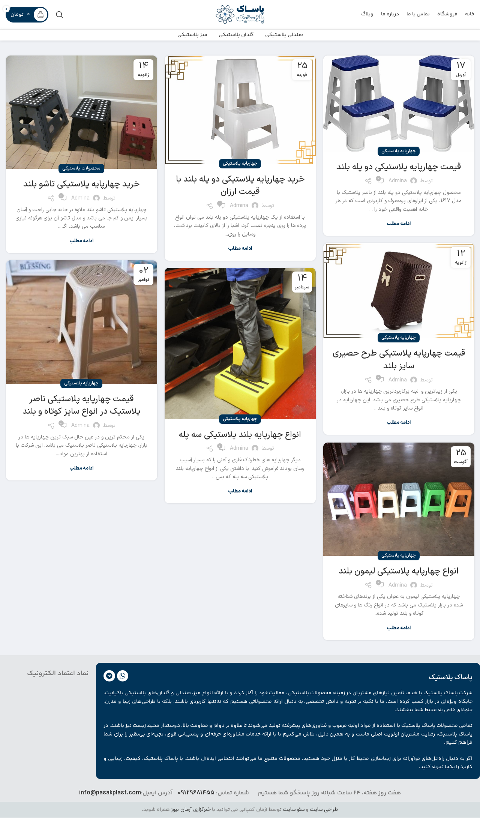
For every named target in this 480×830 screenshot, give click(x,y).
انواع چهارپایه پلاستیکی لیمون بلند (398, 583)
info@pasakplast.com (110, 805)
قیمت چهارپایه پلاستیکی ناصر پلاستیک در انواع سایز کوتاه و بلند (81, 417)
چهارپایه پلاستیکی (398, 163)
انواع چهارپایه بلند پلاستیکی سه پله (240, 446)
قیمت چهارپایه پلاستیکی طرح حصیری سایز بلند (398, 372)
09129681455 (196, 805)
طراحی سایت (324, 822)
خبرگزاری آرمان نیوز (191, 822)
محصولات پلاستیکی (81, 180)
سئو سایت (293, 822)
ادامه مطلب (399, 236)
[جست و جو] (59, 16)
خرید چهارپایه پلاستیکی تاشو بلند (81, 196)
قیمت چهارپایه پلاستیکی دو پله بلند (398, 179)
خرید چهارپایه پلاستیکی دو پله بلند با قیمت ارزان (240, 198)
